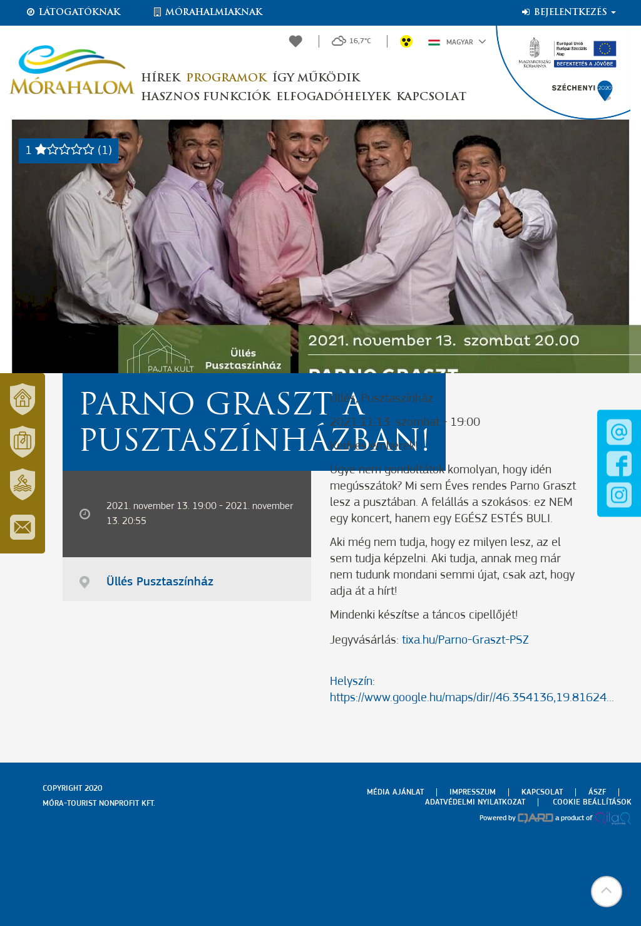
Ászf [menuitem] (597, 792)
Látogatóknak (72, 13)
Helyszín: (352, 682)
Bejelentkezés (568, 13)
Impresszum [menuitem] (472, 792)
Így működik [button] (315, 78)
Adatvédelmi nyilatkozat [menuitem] (475, 802)
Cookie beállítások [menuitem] (592, 802)
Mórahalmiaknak (206, 13)
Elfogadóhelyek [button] (333, 97)
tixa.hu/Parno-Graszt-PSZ (465, 640)
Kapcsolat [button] (431, 97)
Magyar (457, 41)
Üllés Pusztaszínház (159, 582)
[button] (606, 891)
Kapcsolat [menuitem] (542, 792)
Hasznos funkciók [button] (205, 97)
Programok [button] (226, 78)
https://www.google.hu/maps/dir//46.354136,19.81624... (472, 698)
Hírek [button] (160, 78)
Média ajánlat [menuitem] (395, 792)
